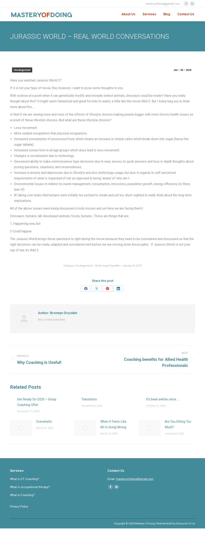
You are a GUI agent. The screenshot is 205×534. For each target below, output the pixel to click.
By (107, 265)
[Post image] (11, 399)
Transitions (89, 399)
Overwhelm (44, 421)
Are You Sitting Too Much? (178, 424)
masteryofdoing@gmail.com (163, 3)
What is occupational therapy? (30, 487)
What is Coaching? (22, 495)
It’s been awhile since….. (162, 399)
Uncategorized (22, 70)
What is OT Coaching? (24, 479)
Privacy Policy (19, 506)
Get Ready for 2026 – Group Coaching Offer (36, 402)
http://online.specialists (51, 319)
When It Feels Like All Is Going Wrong (113, 424)
